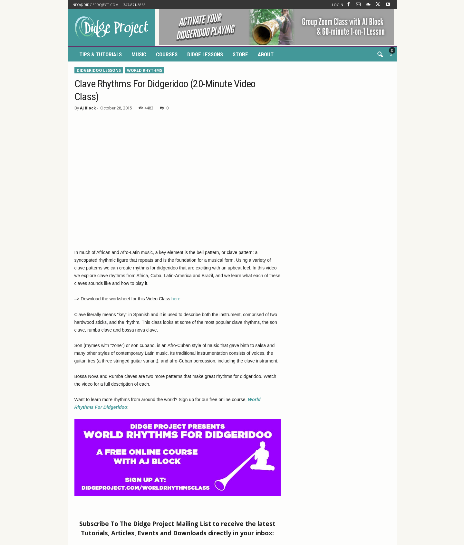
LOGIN (337, 4)
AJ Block (88, 108)
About (266, 54)
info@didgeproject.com (95, 4)
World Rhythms (144, 70)
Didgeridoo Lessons (99, 70)
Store (240, 54)
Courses (167, 54)
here (175, 298)
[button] (380, 55)
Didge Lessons (205, 54)
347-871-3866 (134, 4)
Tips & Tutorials (100, 54)
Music (138, 54)
